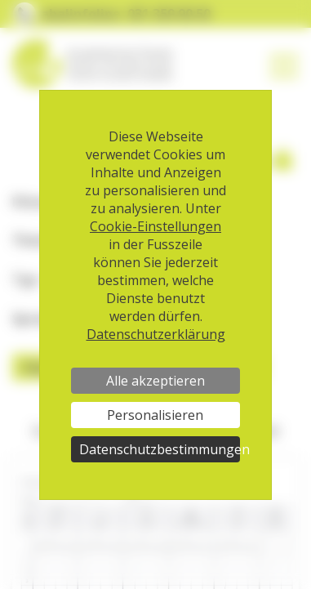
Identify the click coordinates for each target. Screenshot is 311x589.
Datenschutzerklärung (156, 334)
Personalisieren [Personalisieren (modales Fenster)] (155, 415)
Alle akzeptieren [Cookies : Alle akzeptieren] (155, 381)
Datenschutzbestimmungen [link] (159, 449)
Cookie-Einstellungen (155, 226)
